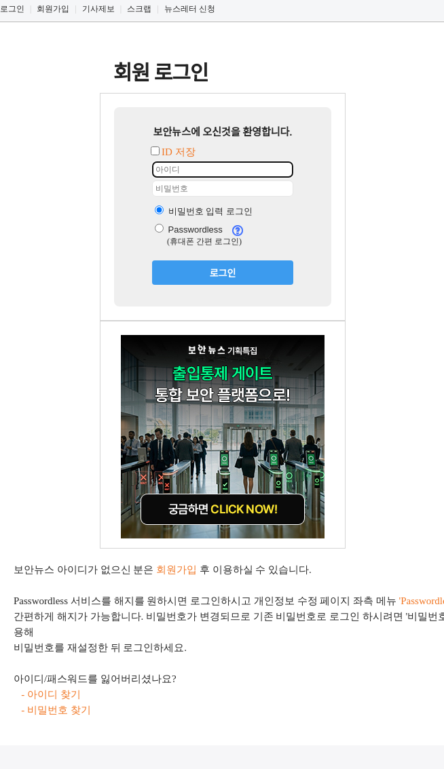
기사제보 (98, 9)
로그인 (12, 9)
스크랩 (139, 9)
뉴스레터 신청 (189, 9)
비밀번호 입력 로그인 (204, 211)
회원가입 (53, 9)
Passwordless (189, 229)
